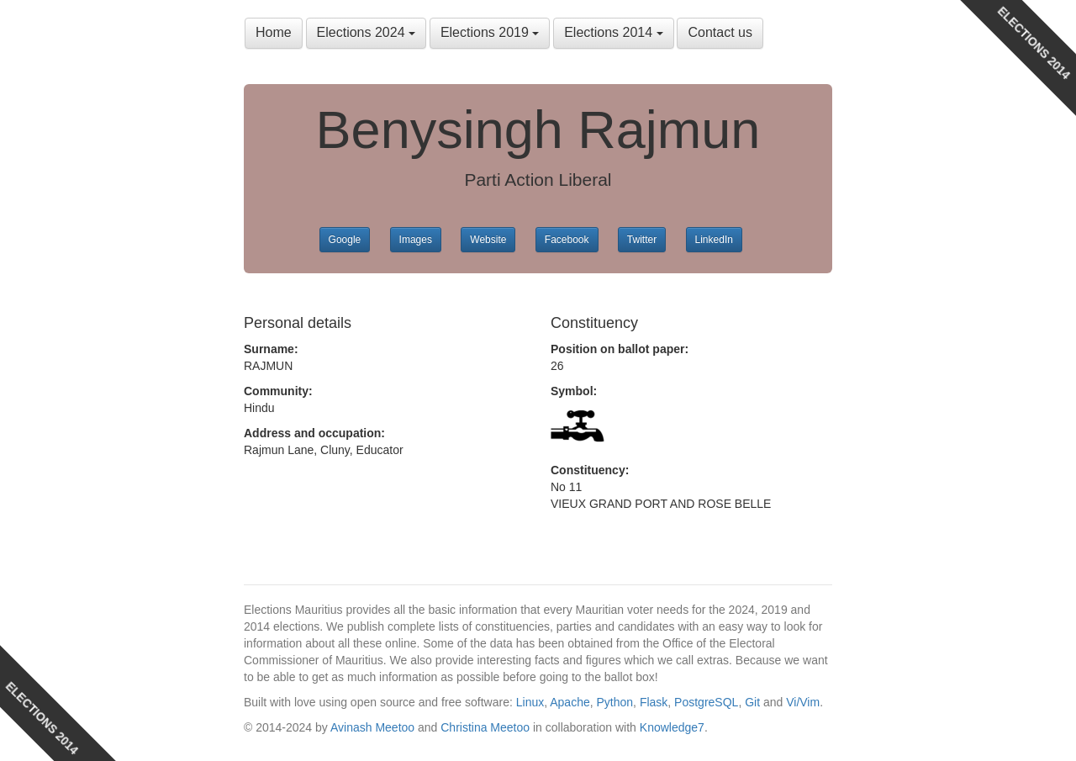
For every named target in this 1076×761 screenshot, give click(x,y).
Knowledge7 (672, 727)
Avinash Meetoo (372, 727)
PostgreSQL (706, 702)
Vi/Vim (803, 702)
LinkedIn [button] (714, 240)
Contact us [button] (720, 32)
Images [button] (415, 240)
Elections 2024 (366, 32)
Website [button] (488, 240)
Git (752, 702)
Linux (530, 702)
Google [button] (345, 240)
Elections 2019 (489, 32)
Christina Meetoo (485, 727)
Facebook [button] (567, 240)
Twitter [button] (642, 240)
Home (274, 32)
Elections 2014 (613, 32)
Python (615, 702)
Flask (653, 702)
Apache (569, 702)
